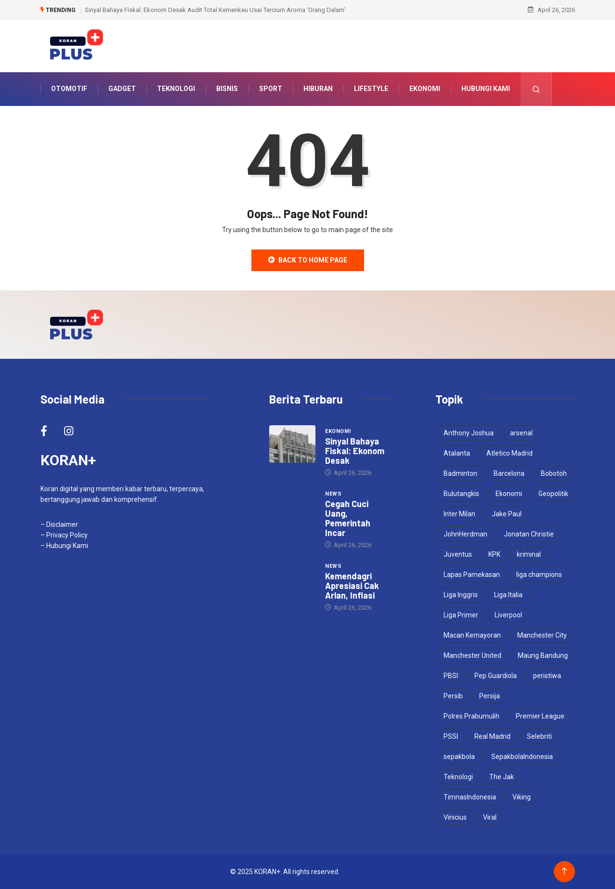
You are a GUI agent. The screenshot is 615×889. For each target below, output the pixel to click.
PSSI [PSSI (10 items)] (451, 736)
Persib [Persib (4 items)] (453, 695)
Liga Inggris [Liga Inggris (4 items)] (461, 594)
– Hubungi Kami (64, 545)
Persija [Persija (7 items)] (489, 695)
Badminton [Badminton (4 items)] (460, 473)
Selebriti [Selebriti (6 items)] (539, 736)
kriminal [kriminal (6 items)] (529, 554)
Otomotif (69, 88)
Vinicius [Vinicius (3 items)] (455, 817)
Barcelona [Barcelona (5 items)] (509, 473)
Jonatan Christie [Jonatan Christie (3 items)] (529, 533)
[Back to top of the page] (564, 871)
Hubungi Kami (485, 88)
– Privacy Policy (64, 534)
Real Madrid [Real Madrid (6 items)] (492, 736)
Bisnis (227, 88)
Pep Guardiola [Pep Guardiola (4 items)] (495, 675)
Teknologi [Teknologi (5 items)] (458, 776)
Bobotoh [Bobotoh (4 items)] (554, 473)
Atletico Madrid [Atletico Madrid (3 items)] (509, 453)
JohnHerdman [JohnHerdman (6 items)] (465, 533)
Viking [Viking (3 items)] (521, 796)
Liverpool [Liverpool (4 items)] (508, 614)
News (333, 493)
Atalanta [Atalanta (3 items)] (457, 453)
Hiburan (318, 88)
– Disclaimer (59, 524)
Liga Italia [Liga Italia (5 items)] (508, 594)
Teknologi (176, 88)
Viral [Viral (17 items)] (490, 817)
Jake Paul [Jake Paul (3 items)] (507, 513)
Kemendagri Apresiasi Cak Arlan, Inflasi (352, 585)
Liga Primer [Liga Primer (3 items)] (461, 614)
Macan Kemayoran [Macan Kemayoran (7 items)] (472, 635)
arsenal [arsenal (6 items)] (521, 432)
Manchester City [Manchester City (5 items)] (542, 635)
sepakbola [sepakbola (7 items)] (459, 756)
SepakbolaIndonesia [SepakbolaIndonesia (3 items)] (522, 756)
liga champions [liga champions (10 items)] (539, 574)
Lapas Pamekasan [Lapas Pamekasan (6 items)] (472, 574)
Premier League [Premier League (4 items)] (540, 715)
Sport (270, 88)
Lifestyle (371, 88)
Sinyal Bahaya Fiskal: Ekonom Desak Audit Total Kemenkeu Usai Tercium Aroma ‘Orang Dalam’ (215, 9)
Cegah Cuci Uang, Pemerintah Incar (347, 517)
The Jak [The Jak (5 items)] (501, 776)
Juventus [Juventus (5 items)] (458, 554)
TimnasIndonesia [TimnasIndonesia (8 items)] (470, 796)
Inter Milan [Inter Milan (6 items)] (459, 513)
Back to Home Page (307, 259)
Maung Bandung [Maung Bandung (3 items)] (543, 655)
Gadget (122, 88)
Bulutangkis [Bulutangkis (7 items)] (461, 493)
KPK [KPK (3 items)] (494, 554)
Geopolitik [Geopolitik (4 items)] (553, 493)
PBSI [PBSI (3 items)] (451, 675)
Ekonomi (424, 88)
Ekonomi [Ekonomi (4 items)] (509, 493)
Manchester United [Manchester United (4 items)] (472, 655)
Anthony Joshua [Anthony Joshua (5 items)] (469, 432)
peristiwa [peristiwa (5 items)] (547, 675)
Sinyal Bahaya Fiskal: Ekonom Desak (354, 450)
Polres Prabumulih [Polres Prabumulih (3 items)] (471, 715)
